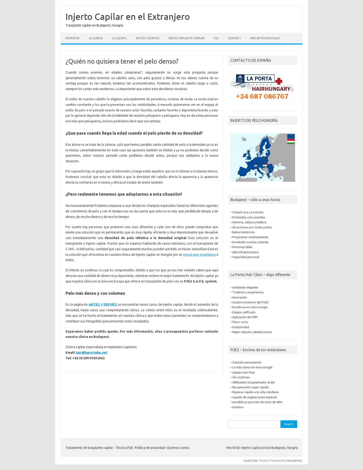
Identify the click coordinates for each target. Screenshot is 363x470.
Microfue (73, 38)
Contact (234, 38)
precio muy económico (199, 254)
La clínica (96, 38)
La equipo (119, 38)
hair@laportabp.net (91, 352)
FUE (216, 38)
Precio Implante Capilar (186, 38)
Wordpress (294, 460)
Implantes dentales (265, 38)
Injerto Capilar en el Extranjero (128, 16)
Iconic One (251, 460)
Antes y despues (147, 38)
